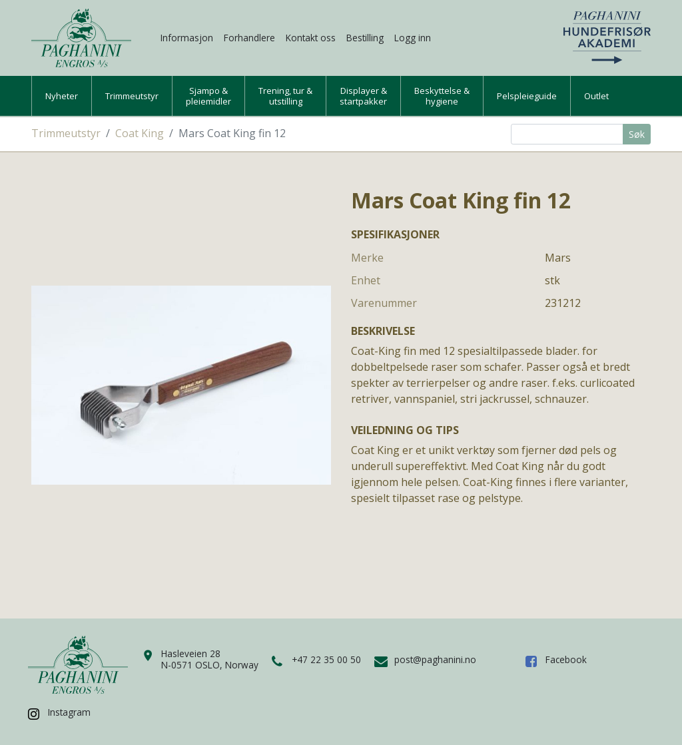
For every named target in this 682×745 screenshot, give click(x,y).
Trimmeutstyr (132, 96)
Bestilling (365, 37)
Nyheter (61, 96)
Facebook (566, 659)
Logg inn (412, 37)
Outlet (596, 96)
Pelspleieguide (527, 96)
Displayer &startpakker (363, 96)
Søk (637, 134)
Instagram (69, 712)
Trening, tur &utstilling (285, 96)
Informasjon (187, 37)
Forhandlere (249, 37)
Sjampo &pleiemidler (208, 96)
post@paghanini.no (435, 659)
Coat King (139, 133)
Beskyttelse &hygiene (442, 96)
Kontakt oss (311, 37)
